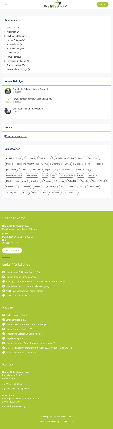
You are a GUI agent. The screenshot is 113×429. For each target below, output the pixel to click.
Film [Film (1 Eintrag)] (88, 164)
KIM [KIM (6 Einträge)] (53, 175)
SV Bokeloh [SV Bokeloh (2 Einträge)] (25, 187)
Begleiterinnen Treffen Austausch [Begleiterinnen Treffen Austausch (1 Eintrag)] (69, 158)
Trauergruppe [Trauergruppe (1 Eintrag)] (12, 192)
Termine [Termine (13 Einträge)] (70, 187)
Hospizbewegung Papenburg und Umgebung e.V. (30, 343)
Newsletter (12, 57)
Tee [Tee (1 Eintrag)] (61, 187)
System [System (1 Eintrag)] (37, 187)
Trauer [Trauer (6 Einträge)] (81, 187)
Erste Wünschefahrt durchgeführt (28, 109)
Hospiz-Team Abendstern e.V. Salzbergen (26, 324)
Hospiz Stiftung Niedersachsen (21, 277)
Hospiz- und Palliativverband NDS (23, 272)
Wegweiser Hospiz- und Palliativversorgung (27, 286)
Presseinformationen (16, 61)
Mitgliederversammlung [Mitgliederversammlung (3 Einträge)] (16, 181)
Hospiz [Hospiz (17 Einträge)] (47, 170)
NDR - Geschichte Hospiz (18, 295)
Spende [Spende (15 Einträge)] (84, 181)
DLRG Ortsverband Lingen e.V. (21, 352)
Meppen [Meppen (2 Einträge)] (91, 175)
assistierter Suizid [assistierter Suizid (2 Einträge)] (13, 158)
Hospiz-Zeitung (14, 40)
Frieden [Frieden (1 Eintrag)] (98, 164)
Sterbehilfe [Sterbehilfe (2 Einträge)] (11, 187)
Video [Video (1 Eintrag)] (45, 192)
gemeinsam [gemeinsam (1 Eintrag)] (11, 170)
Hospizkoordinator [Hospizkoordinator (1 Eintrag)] (14, 175)
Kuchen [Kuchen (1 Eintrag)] (80, 175)
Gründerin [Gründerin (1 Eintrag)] (35, 170)
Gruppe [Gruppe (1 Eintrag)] (23, 170)
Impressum (68, 422)
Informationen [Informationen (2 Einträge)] (32, 175)
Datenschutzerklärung (49, 422)
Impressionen (13, 44)
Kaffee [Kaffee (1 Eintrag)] (45, 175)
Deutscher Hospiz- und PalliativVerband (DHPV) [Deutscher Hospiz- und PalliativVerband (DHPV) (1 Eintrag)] (27, 164)
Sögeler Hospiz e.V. (16, 338)
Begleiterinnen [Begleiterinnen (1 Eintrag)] (45, 158)
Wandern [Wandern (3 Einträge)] (56, 192)
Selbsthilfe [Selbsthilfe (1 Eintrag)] (72, 181)
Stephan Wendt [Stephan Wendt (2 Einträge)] (98, 181)
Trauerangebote (14, 65)
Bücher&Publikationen (17, 36)
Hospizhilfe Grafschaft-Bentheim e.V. (24, 333)
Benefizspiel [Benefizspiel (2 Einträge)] (93, 158)
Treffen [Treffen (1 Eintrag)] (25, 192)
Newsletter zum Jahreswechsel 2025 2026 (32, 99)
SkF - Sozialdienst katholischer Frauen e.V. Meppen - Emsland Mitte (40, 347)
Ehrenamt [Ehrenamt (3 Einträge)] (56, 164)
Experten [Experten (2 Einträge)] (79, 164)
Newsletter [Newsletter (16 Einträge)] (35, 181)
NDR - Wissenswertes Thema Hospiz (24, 291)
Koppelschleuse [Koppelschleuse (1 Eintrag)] (66, 175)
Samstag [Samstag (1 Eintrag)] (47, 181)
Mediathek (11, 52)
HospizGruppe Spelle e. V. (19, 329)
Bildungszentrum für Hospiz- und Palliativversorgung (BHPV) (36, 281)
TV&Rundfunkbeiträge (17, 69)
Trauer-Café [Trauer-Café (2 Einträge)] (93, 187)
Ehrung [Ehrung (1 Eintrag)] (67, 164)
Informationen (13, 48)
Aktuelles (11, 27)
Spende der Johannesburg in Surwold (30, 89)
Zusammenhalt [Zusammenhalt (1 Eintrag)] (70, 192)
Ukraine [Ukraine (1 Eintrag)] (35, 192)
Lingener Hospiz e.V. (16, 319)
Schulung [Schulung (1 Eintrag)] (60, 181)
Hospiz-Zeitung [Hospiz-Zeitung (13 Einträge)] (82, 170)
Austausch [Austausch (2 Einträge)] (30, 158)
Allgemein (11, 32)
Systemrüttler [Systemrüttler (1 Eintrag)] (50, 187)
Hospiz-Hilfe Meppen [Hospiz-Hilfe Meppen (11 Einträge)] (63, 170)
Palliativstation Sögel (16, 315)
